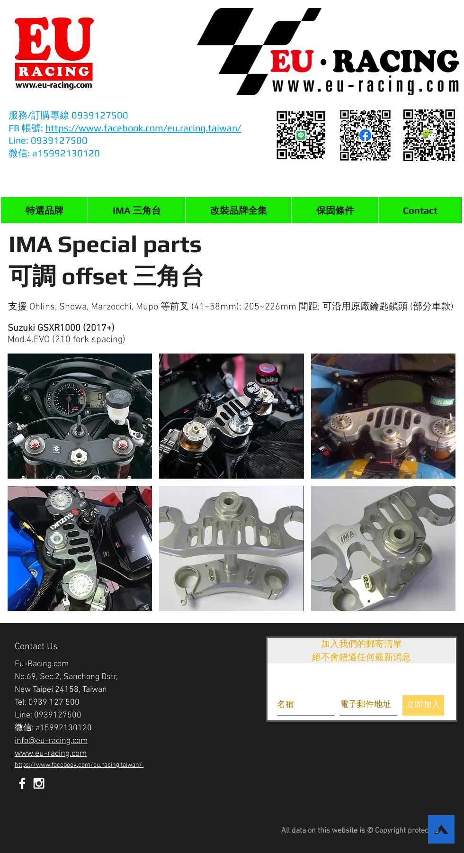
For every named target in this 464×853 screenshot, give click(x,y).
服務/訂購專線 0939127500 (70, 114)
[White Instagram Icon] (38, 783)
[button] (136, 210)
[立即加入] (423, 705)
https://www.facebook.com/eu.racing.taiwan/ (143, 127)
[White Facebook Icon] (22, 783)
